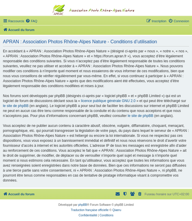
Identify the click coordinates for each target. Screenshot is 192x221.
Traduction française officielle (90, 210)
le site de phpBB (15, 106)
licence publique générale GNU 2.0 (108, 101)
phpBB (82, 204)
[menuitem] (31, 21)
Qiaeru (116, 210)
